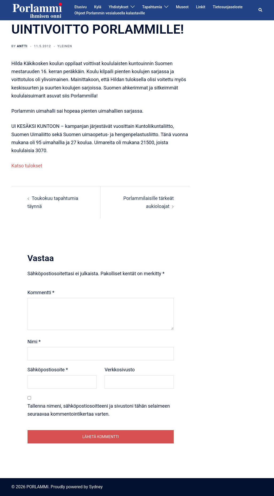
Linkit (200, 7)
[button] (260, 10)
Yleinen (64, 46)
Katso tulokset (26, 165)
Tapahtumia (152, 7)
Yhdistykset (118, 7)
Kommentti (41, 292)
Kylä (97, 7)
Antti (22, 46)
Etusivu (80, 7)
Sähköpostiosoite (48, 369)
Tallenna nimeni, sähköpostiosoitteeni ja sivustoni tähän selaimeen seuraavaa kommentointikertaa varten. (99, 410)
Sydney (96, 486)
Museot (182, 7)
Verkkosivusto (120, 369)
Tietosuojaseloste (228, 7)
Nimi (34, 341)
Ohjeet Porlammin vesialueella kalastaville (109, 13)
